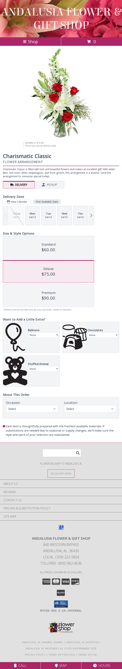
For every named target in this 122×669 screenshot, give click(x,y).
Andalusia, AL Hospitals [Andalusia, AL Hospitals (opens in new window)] (83, 642)
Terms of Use (88, 654)
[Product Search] (62, 453)
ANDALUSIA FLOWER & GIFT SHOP (61, 18)
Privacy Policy (35, 654)
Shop (30, 41)
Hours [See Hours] (101, 665)
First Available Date (47, 201)
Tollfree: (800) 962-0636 (61, 563)
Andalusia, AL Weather (41, 648)
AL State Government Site (78, 648)
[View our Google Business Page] (61, 529)
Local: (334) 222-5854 (61, 557)
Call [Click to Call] (20, 665)
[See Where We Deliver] (61, 473)
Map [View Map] (61, 665)
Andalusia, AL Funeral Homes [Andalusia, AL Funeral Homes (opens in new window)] (42, 642)
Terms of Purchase (62, 654)
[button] (61, 604)
